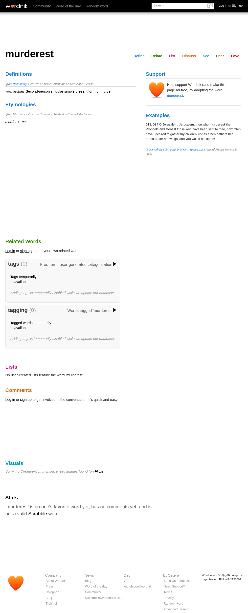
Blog (88, 581)
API (127, 581)
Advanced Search (176, 609)
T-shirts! (51, 603)
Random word (97, 6)
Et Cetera (171, 575)
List (172, 56)
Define (139, 56)
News (89, 575)
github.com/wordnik (138, 586)
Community (42, 6)
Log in (10, 251)
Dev (127, 575)
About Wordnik (56, 581)
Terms (168, 592)
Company (53, 575)
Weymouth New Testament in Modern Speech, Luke (176, 149)
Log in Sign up (231, 5)
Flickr (99, 471)
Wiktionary (19, 84)
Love (235, 56)
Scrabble (37, 513)
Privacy (169, 598)
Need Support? (174, 586)
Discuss (189, 56)
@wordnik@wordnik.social (103, 598)
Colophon (52, 592)
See (206, 56)
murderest (175, 96)
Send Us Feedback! (177, 581)
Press (50, 586)
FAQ (49, 598)
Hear (220, 56)
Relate (156, 56)
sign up (26, 251)
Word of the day (68, 6)
